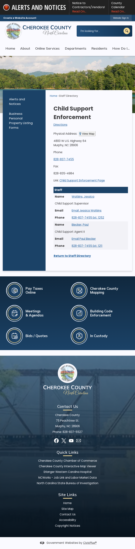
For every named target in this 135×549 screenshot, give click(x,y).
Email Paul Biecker (84, 239)
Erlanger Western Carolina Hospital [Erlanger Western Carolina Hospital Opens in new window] (67, 472)
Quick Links (67, 452)
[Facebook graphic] (56, 440)
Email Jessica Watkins (86, 210)
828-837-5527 (73, 432)
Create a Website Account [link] (19, 18)
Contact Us (68, 514)
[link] (121, 18)
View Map (88, 133)
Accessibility (67, 520)
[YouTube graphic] (71, 440)
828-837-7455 (64, 159)
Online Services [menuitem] (47, 48)
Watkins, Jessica (83, 197)
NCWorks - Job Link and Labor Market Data (67, 478)
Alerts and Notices (17, 101)
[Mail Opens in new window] (78, 440)
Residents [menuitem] (99, 48)
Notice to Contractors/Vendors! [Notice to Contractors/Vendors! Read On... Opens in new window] (88, 7)
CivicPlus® (90, 543)
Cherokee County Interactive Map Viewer (67, 466)
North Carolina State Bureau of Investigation (67, 483)
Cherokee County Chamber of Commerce (67, 461)
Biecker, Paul (80, 225)
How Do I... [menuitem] (121, 48)
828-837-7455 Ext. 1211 (87, 246)
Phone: (58, 152)
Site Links (67, 494)
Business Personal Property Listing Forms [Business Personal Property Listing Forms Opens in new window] (21, 120)
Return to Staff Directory (72, 256)
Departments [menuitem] (75, 48)
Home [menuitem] (10, 48)
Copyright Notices (67, 526)
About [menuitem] (25, 48)
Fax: (56, 166)
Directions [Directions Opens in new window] (60, 125)
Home (53, 96)
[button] (127, 31)
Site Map (67, 509)
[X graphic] (63, 440)
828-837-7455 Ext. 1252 (88, 218)
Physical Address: (65, 134)
